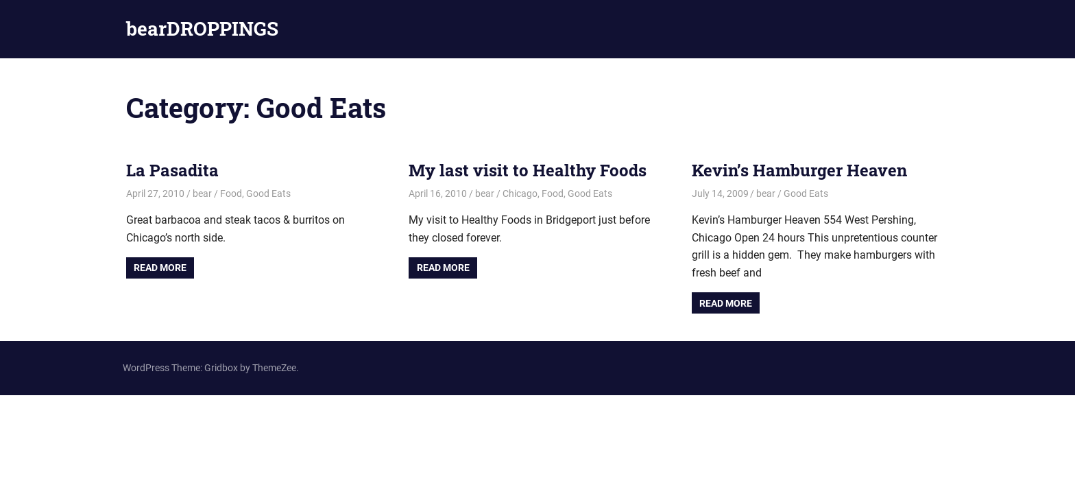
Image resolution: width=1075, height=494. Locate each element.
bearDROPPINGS (202, 28)
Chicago (520, 193)
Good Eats (268, 193)
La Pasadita (172, 170)
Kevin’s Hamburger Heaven (799, 170)
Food (231, 193)
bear (202, 193)
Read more (160, 267)
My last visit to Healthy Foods (528, 170)
